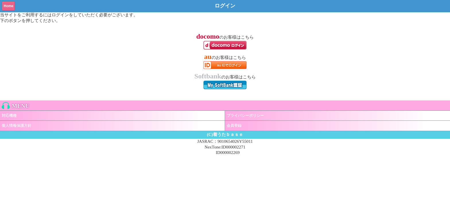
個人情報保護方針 (17, 125)
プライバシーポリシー (245, 115)
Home (8, 6)
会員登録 (234, 125)
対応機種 (9, 115)
